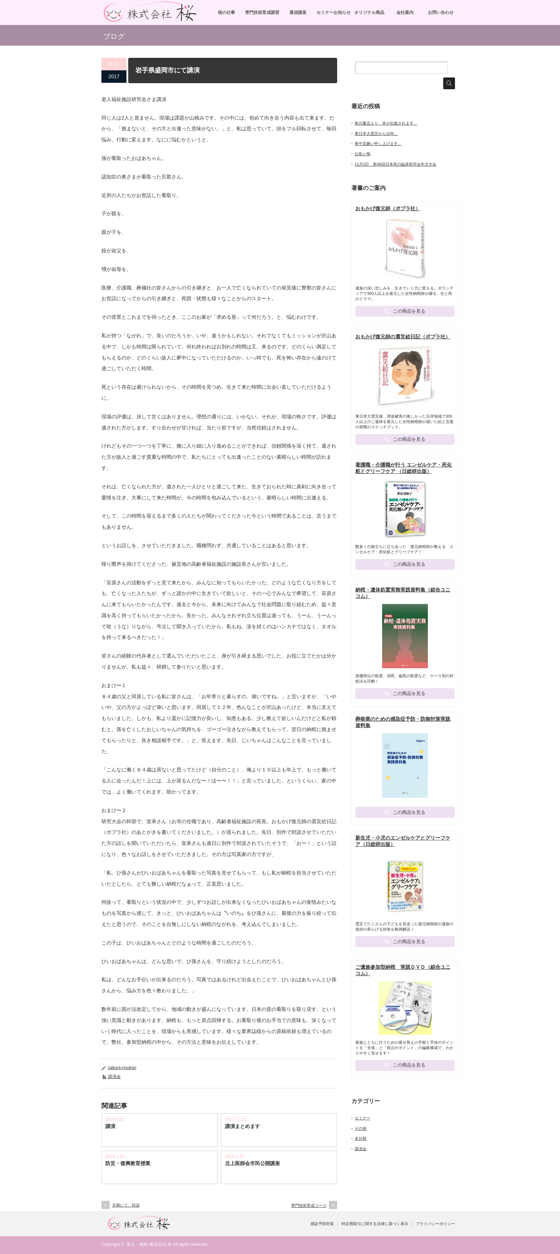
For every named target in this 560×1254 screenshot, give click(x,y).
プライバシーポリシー (435, 1224)
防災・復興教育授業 (127, 1163)
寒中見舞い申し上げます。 (378, 143)
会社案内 (405, 12)
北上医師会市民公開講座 (252, 1163)
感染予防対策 (322, 1224)
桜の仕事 (226, 12)
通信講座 (297, 12)
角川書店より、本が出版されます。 (386, 123)
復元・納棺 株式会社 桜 (149, 1244)
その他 (360, 1131)
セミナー (362, 1120)
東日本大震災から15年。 (376, 133)
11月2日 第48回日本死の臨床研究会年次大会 (395, 164)
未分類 (360, 1141)
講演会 (114, 1076)
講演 (110, 1126)
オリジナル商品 (369, 12)
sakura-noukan (122, 1067)
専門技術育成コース (308, 1205)
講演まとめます (242, 1126)
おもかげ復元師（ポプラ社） (387, 208)
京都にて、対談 (126, 1205)
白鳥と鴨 (362, 154)
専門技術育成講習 (262, 12)
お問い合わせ (441, 12)
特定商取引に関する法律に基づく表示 (374, 1224)
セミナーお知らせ (333, 12)
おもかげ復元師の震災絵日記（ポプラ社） (402, 337)
